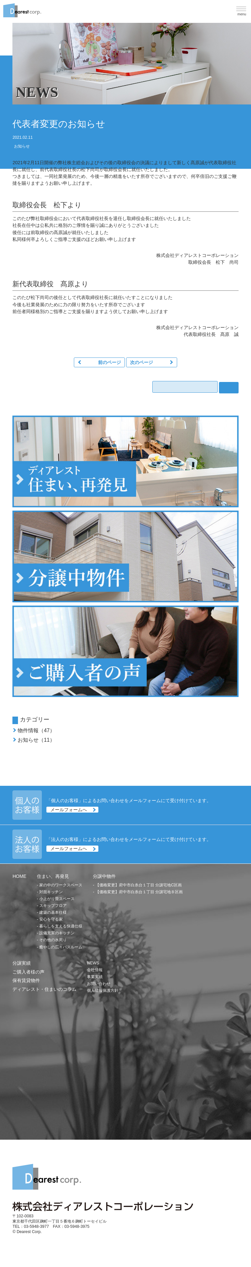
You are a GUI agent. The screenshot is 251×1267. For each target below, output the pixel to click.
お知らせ (22, 146)
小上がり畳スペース (57, 898)
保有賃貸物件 (26, 980)
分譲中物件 (104, 876)
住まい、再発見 (53, 876)
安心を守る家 (51, 919)
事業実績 (95, 976)
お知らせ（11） (36, 740)
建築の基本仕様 (53, 912)
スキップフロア (53, 905)
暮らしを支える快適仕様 (60, 926)
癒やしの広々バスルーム (60, 947)
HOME (19, 876)
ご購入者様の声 (28, 971)
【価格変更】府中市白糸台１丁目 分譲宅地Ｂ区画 (139, 892)
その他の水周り (53, 940)
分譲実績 (21, 963)
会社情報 (95, 970)
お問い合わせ (98, 983)
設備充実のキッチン (57, 933)
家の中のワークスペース (60, 885)
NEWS (93, 963)
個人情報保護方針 (102, 990)
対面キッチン (51, 892)
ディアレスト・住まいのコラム (44, 989)
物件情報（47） (36, 730)
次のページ (141, 362)
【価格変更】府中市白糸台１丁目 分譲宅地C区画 (138, 885)
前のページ (109, 362)
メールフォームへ (68, 809)
